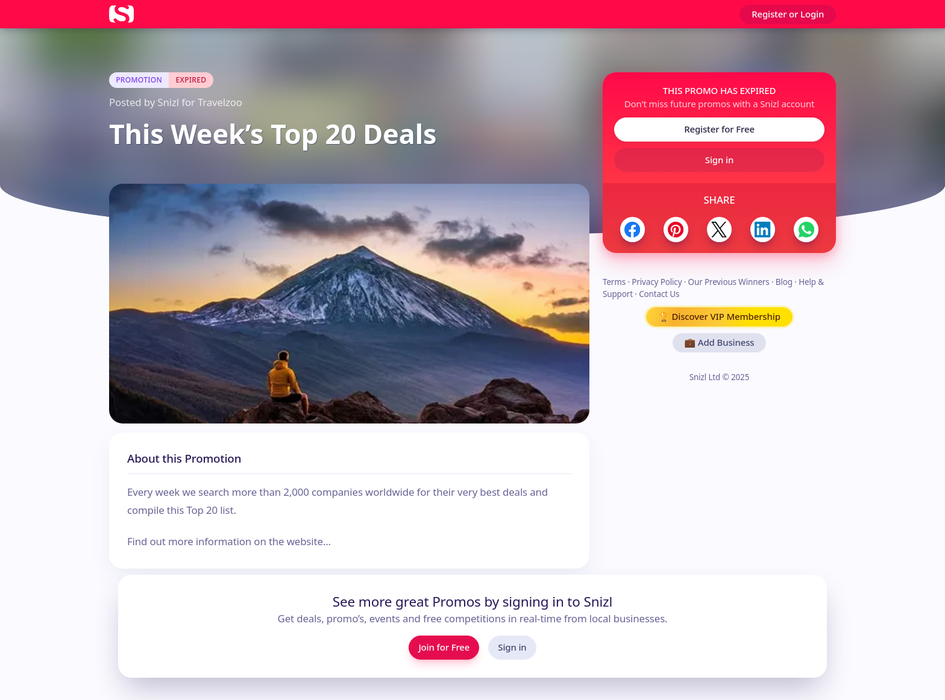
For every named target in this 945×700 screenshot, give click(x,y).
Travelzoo (220, 102)
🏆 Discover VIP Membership (719, 316)
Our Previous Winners (729, 282)
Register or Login (788, 14)
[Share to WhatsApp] (806, 229)
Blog (784, 282)
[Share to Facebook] (632, 229)
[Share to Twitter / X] (719, 229)
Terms (614, 282)
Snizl (168, 102)
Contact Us (659, 294)
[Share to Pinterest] (676, 229)
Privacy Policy (657, 282)
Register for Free (719, 129)
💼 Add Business (720, 342)
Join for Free (443, 647)
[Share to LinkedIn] (762, 229)
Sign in (719, 160)
